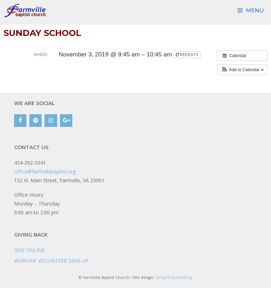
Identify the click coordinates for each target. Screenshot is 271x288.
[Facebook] (20, 120)
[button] (242, 70)
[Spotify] (35, 120)
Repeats (187, 54)
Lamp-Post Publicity (174, 277)
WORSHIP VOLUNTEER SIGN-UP (51, 260)
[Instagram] (50, 120)
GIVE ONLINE (29, 250)
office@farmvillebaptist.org (45, 171)
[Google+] (66, 120)
